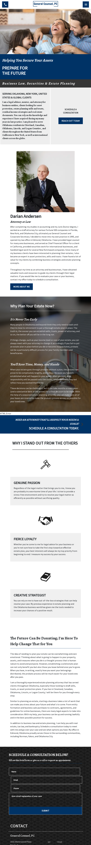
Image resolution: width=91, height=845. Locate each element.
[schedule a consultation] (45, 424)
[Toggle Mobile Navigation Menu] (86, 4)
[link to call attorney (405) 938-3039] (5, 4)
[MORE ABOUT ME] (21, 286)
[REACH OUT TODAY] (70, 120)
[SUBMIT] (45, 810)
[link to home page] (45, 4)
